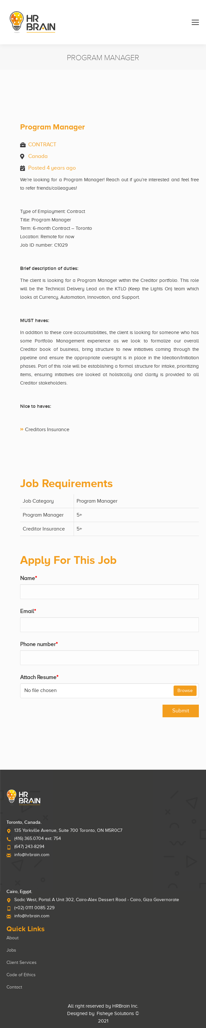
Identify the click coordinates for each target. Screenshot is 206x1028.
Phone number (39, 644)
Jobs (11, 950)
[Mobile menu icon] (195, 22)
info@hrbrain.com (31, 854)
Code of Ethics (21, 974)
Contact (14, 987)
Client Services (21, 962)
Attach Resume (39, 677)
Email (28, 611)
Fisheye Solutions (115, 1013)
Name (28, 578)
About (12, 937)
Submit (180, 711)
